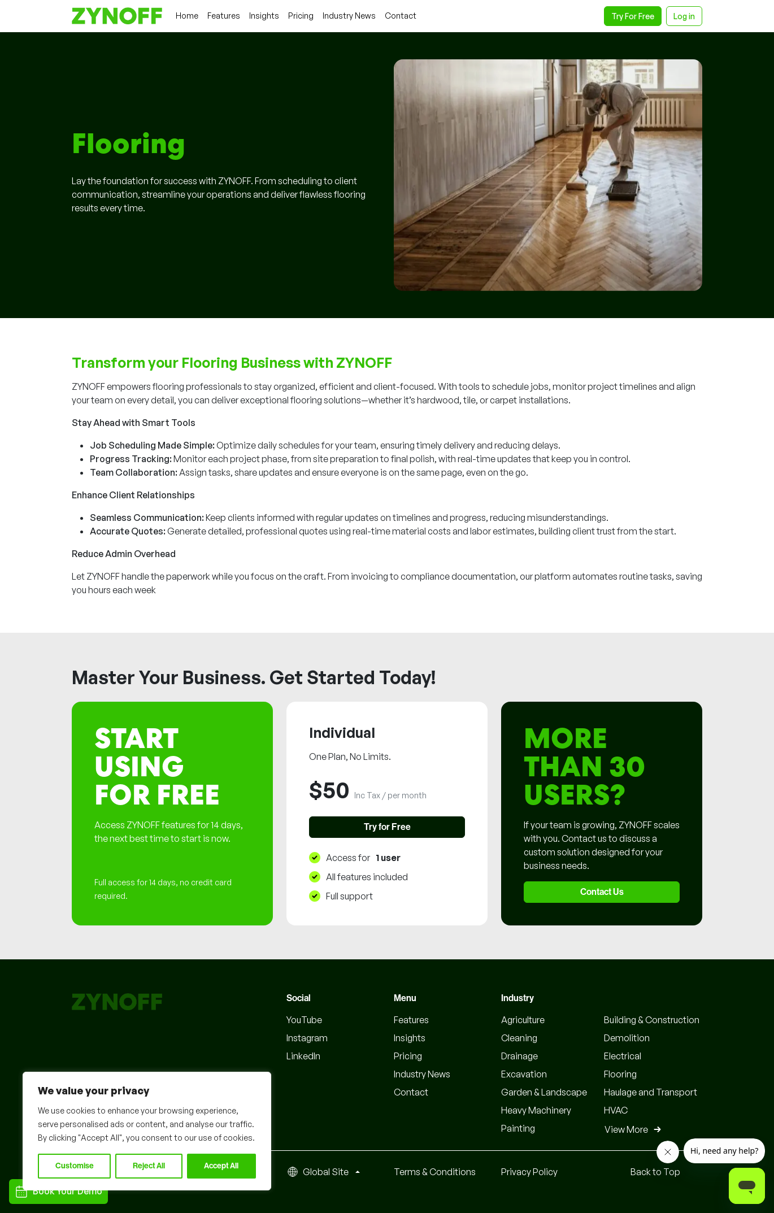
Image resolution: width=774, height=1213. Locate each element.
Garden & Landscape (544, 1092)
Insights (409, 1038)
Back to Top (655, 1171)
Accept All (221, 1166)
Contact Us (602, 892)
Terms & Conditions (435, 1171)
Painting (518, 1128)
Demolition (627, 1038)
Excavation (524, 1074)
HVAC (616, 1110)
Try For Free (632, 16)
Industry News (422, 1074)
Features (411, 1019)
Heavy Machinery (536, 1110)
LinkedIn (303, 1056)
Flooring (620, 1074)
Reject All (149, 1166)
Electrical (622, 1056)
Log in (684, 16)
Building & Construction (651, 1019)
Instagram (307, 1038)
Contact (411, 1092)
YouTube (304, 1019)
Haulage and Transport (650, 1092)
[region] (147, 1131)
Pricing (408, 1056)
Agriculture (523, 1019)
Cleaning (519, 1038)
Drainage (519, 1056)
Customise (74, 1166)
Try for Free (387, 827)
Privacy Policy (529, 1171)
